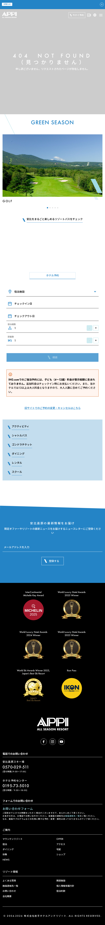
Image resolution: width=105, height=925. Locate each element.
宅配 (58, 849)
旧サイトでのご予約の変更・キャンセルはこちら (53, 408)
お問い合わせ (9, 890)
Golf (7, 201)
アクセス (60, 844)
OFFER (59, 838)
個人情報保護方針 (65, 885)
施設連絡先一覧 (72, 816)
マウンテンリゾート (13, 838)
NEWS (6, 859)
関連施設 (60, 880)
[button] (47, 207)
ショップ (60, 854)
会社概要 (7, 896)
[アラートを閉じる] (102, 4)
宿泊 (5, 844)
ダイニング (8, 849)
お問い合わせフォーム (18, 809)
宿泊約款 (60, 890)
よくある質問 (9, 880)
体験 (5, 854)
